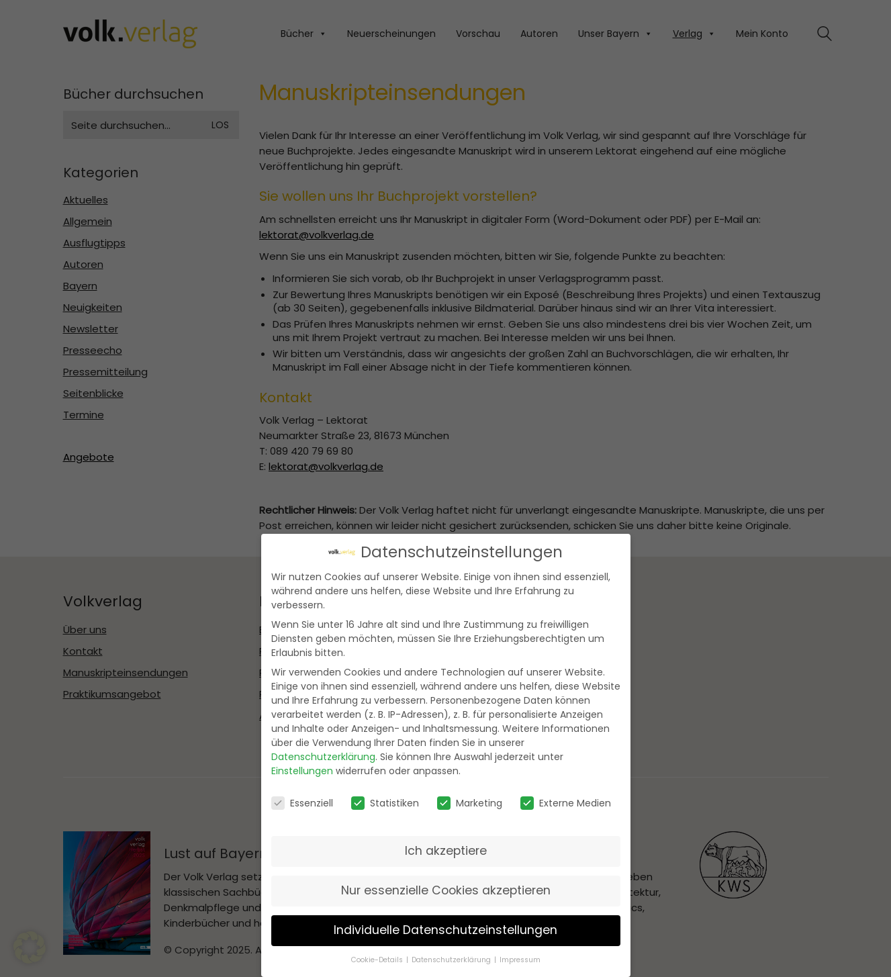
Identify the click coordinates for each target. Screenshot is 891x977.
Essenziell (302, 801)
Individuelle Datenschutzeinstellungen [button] (445, 929)
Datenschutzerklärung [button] (452, 958)
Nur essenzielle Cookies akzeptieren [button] (446, 890)
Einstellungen (302, 770)
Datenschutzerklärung (323, 756)
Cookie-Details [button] (378, 958)
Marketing (469, 801)
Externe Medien (565, 801)
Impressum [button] (520, 958)
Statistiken (385, 801)
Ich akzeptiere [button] (446, 850)
